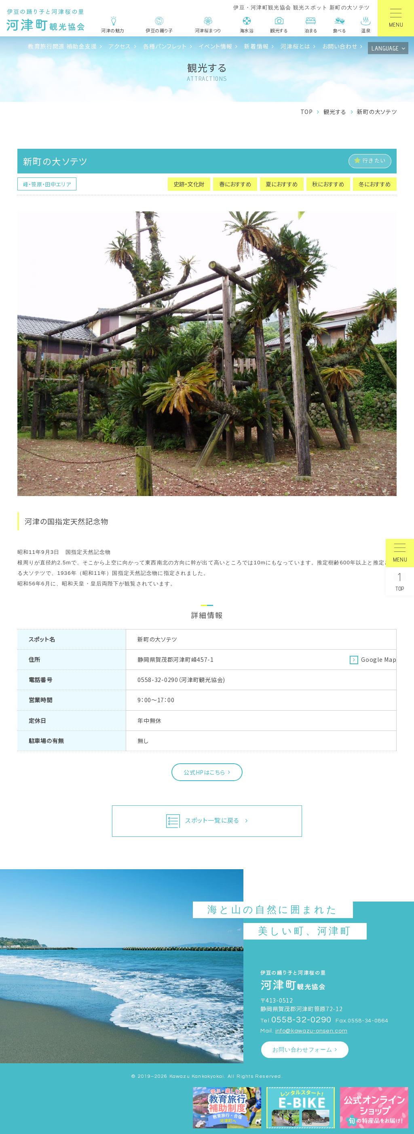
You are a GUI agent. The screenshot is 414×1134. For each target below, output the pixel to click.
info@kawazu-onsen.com (311, 1031)
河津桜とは (295, 46)
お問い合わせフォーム (302, 1050)
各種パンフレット (165, 46)
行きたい (370, 161)
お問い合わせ (340, 46)
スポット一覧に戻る (202, 821)
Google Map (378, 659)
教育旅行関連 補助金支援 (62, 46)
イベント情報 (216, 46)
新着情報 (256, 46)
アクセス (120, 46)
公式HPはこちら (204, 772)
